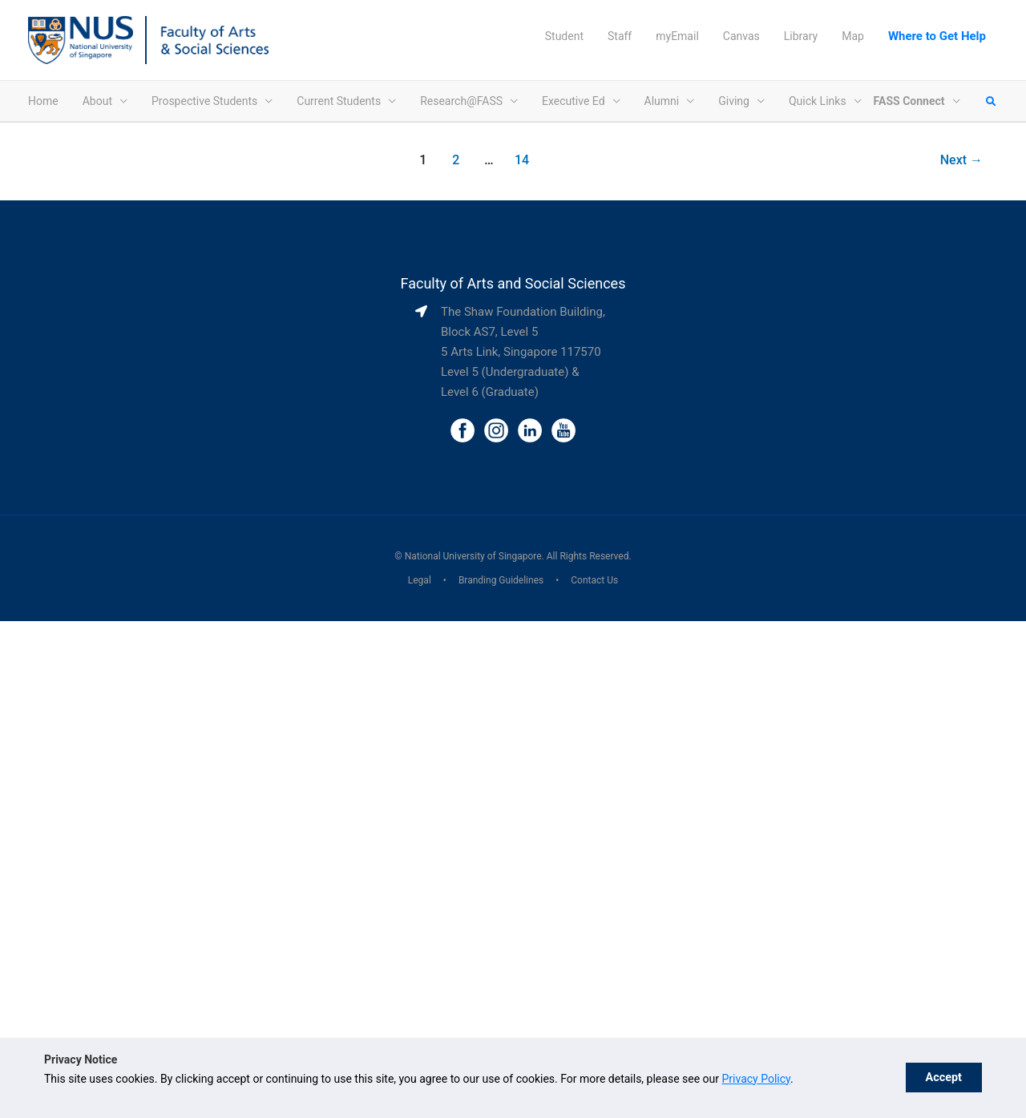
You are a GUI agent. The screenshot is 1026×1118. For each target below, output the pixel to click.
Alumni (662, 101)
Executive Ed (573, 101)
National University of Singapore (473, 556)
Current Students (339, 101)
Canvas (741, 36)
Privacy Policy (756, 1078)
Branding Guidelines (500, 580)
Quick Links (817, 101)
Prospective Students (204, 101)
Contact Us (594, 580)
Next (961, 159)
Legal (419, 580)
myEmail (677, 36)
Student (564, 36)
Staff (620, 36)
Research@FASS (461, 101)
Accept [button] (944, 1077)
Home (43, 101)
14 (522, 159)
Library (801, 36)
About (97, 101)
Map (853, 36)
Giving (733, 101)
